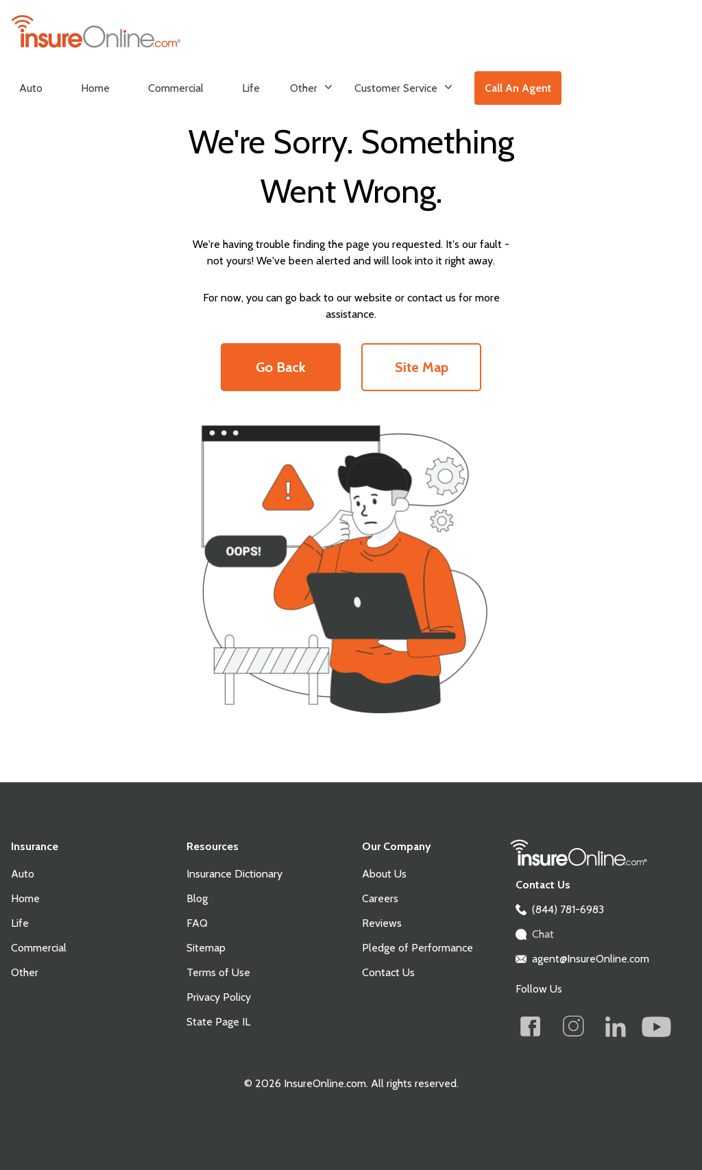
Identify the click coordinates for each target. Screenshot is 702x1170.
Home (95, 88)
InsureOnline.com (323, 1083)
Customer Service (403, 87)
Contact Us (388, 972)
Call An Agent (518, 88)
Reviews (382, 923)
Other (311, 87)
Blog (197, 898)
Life (251, 88)
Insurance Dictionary (234, 873)
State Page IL (218, 1021)
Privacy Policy (218, 997)
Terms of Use (218, 972)
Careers (380, 898)
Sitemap (206, 947)
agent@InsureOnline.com (590, 958)
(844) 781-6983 (568, 909)
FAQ (197, 923)
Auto (31, 88)
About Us (384, 873)
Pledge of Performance (417, 947)
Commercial (176, 88)
